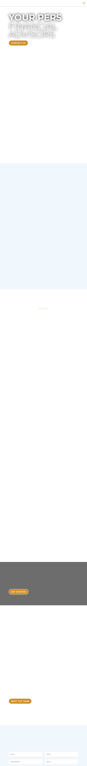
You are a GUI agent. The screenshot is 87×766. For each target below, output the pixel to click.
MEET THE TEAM (20, 701)
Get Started (18, 591)
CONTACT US (18, 42)
